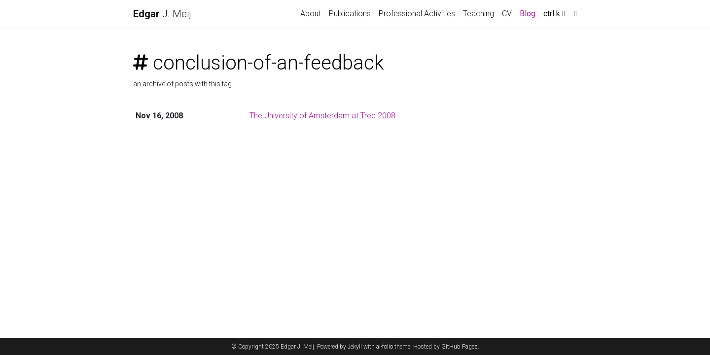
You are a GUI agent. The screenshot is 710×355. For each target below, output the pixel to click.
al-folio (384, 346)
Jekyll (355, 346)
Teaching (478, 13)
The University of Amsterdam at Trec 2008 (322, 115)
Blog (527, 13)
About (310, 13)
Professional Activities (417, 13)
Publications (350, 13)
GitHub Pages (459, 346)
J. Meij (162, 14)
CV (507, 13)
